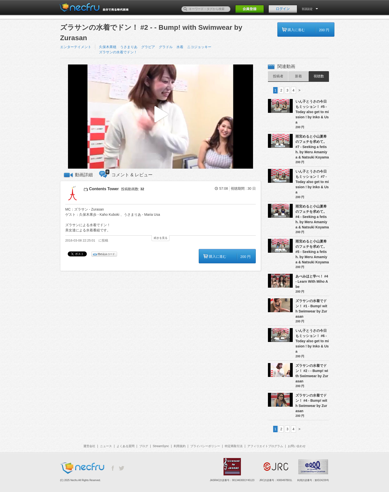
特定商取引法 (234, 446)
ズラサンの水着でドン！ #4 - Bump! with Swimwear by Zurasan (311, 403)
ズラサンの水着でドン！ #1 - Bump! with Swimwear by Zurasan (311, 308)
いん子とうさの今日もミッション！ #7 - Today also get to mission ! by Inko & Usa (312, 181)
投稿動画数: (132, 189)
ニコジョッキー (199, 47)
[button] (160, 116)
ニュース (106, 446)
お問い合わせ (297, 446)
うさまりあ (128, 47)
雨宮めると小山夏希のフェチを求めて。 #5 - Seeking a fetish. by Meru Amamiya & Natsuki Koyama (312, 251)
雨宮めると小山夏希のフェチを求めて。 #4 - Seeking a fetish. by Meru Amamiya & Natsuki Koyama (312, 216)
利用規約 (180, 446)
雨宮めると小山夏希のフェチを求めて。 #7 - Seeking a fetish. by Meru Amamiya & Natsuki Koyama (312, 146)
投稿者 (278, 76)
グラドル (166, 47)
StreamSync (161, 446)
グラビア (148, 47)
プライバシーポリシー (205, 446)
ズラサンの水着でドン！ (118, 52)
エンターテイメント (75, 47)
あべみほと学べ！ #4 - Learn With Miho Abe (311, 281)
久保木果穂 (107, 47)
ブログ (143, 446)
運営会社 (89, 446)
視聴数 (319, 76)
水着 (179, 47)
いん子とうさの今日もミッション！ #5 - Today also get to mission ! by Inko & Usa (312, 111)
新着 (298, 76)
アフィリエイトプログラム (265, 446)
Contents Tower (104, 189)
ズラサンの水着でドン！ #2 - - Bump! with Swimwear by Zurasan (311, 373)
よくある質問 (125, 446)
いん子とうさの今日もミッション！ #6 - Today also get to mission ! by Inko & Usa (312, 341)
